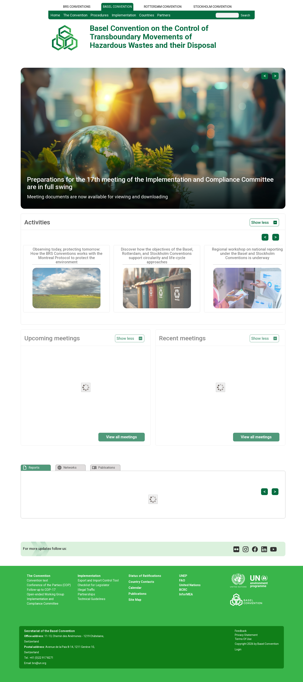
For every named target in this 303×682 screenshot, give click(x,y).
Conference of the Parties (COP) (49, 585)
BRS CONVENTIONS (76, 6)
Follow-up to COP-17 (41, 590)
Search (245, 15)
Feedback (241, 630)
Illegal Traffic (86, 590)
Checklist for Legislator (93, 585)
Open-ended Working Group (45, 594)
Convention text (37, 580)
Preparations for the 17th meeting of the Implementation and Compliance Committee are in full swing (150, 183)
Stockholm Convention (212, 6)
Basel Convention (117, 6)
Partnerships (86, 594)
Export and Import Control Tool (98, 580)
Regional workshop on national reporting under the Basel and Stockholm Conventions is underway (247, 253)
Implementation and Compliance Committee (42, 601)
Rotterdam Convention (162, 6)
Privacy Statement (246, 634)
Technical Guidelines (91, 599)
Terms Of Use (243, 639)
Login (238, 649)
